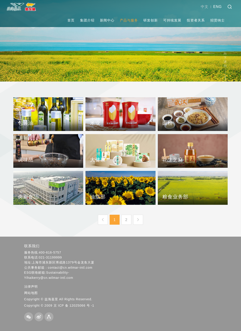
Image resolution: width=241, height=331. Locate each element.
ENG (217, 7)
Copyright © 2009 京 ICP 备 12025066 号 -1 (59, 305)
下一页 (138, 220)
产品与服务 (129, 20)
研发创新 (150, 20)
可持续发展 (172, 20)
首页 (71, 20)
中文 (204, 7)
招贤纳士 (217, 20)
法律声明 (31, 286)
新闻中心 (107, 20)
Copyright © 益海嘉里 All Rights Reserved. (58, 299)
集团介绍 (87, 20)
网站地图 (31, 293)
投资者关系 (196, 20)
